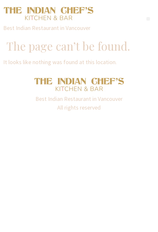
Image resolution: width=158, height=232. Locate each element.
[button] (148, 19)
